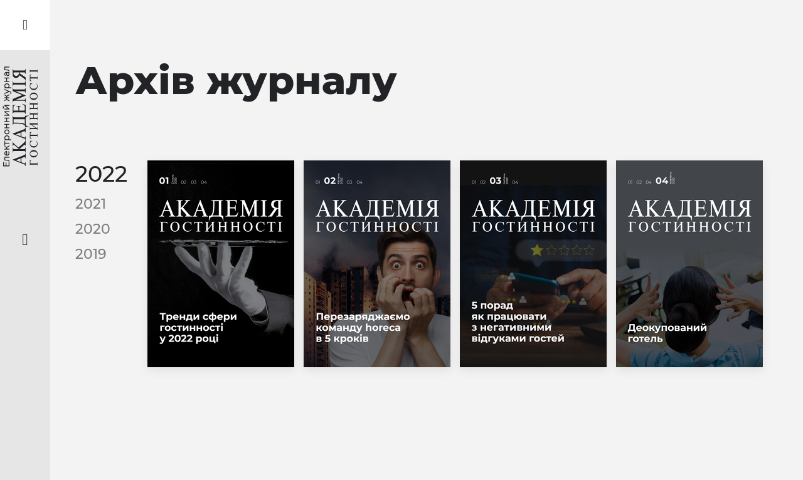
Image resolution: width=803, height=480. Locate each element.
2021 (90, 204)
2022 (101, 173)
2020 (92, 229)
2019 (91, 254)
